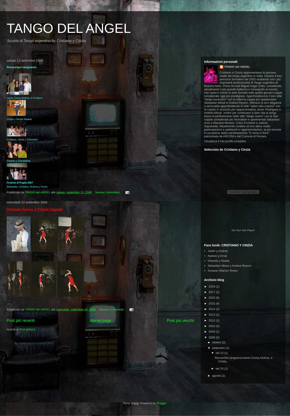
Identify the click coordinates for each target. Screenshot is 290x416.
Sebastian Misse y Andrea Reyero (229, 265)
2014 (212, 309)
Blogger (161, 403)
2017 (212, 292)
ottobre (217, 342)
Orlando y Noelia (218, 260)
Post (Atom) (27, 329)
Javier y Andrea (218, 251)
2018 (212, 286)
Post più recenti (21, 320)
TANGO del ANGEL (237, 66)
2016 (212, 297)
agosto (217, 375)
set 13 (219, 353)
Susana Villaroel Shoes (223, 270)
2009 (212, 331)
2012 (212, 320)
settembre (219, 348)
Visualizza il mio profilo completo (225, 141)
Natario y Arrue (217, 256)
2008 (212, 337)
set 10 (219, 368)
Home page (100, 320)
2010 (212, 326)
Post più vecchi (180, 320)
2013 (212, 314)
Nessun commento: (108, 192)
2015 (212, 303)
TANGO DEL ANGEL (69, 28)
